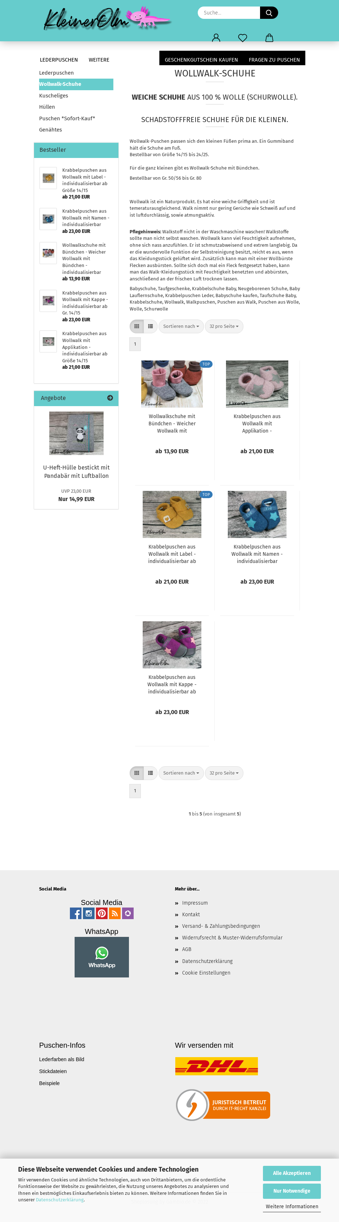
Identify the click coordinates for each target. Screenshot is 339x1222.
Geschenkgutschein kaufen (201, 60)
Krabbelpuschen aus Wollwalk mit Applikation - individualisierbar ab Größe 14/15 (257, 424)
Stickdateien (53, 1071)
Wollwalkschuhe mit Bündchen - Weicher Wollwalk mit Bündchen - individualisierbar (172, 424)
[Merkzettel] (243, 38)
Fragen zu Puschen (274, 60)
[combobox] (181, 327)
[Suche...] (269, 13)
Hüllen (47, 107)
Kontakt (191, 915)
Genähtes (50, 129)
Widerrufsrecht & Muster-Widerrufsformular (232, 938)
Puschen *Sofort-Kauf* (67, 118)
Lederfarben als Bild (61, 1059)
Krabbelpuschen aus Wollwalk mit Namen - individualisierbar (257, 554)
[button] (216, 38)
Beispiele (49, 1083)
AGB (186, 949)
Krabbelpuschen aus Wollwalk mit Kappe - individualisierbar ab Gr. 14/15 (172, 685)
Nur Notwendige (291, 1191)
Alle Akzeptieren (292, 1173)
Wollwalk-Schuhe (60, 84)
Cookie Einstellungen (206, 973)
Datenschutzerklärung (60, 1199)
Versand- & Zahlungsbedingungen (221, 926)
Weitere (99, 60)
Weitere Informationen (292, 1207)
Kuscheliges (53, 95)
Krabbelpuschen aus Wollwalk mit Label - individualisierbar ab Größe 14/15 (172, 554)
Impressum (195, 903)
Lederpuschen (59, 60)
